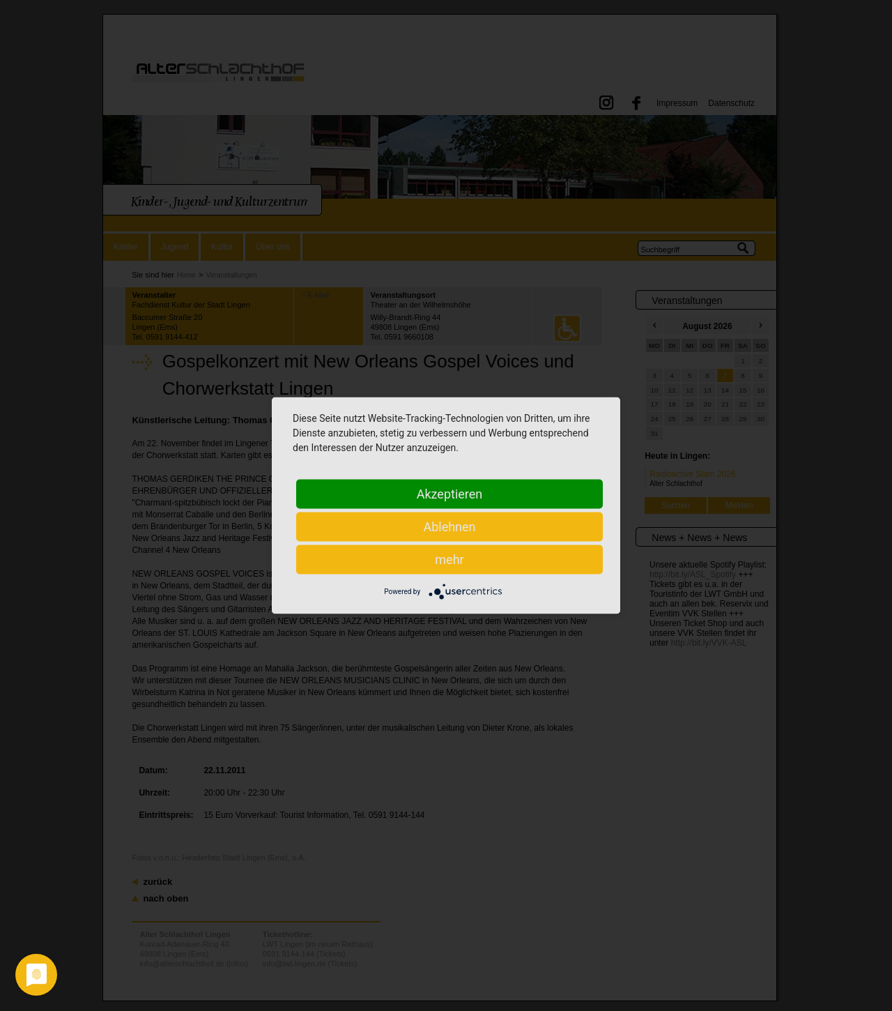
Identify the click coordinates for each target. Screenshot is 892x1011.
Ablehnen (449, 526)
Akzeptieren (450, 494)
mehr (449, 559)
